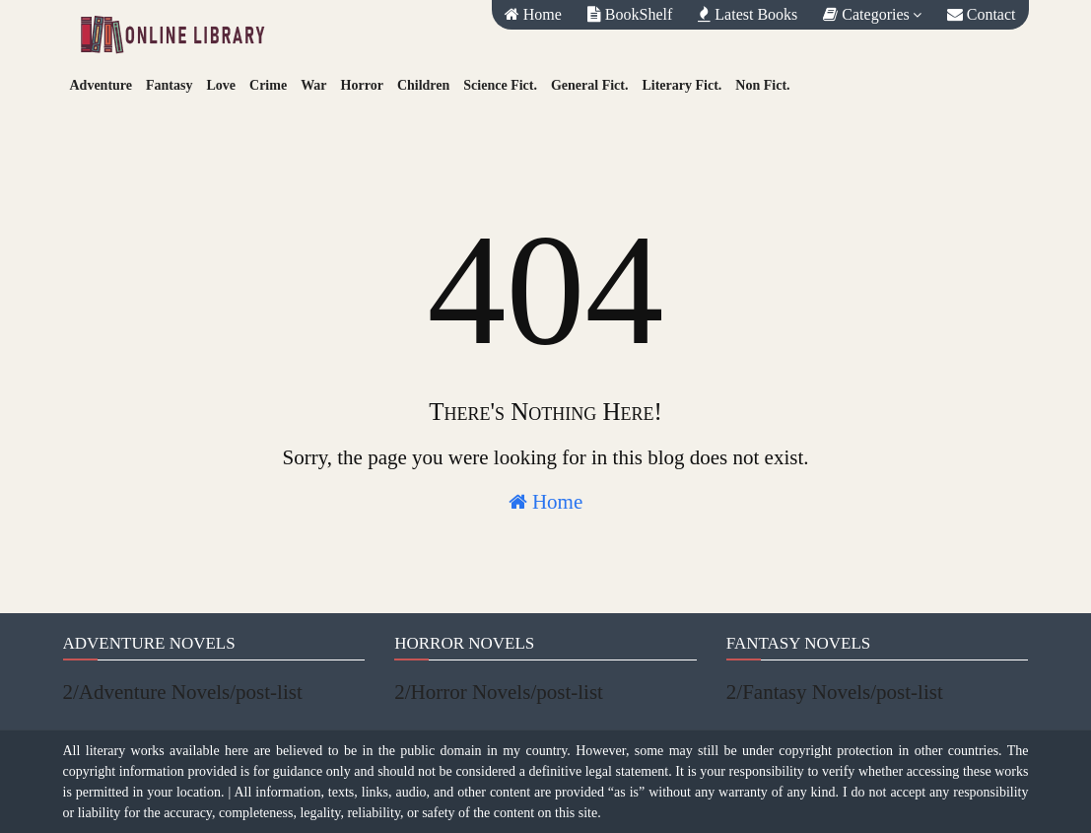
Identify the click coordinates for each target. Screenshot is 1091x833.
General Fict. (590, 85)
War (313, 85)
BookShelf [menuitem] (629, 14)
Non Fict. (762, 85)
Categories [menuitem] (866, 14)
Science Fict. (500, 85)
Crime (268, 85)
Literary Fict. (681, 85)
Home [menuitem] (533, 14)
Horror (362, 85)
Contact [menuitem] (981, 14)
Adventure (101, 85)
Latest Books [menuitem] (747, 14)
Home (546, 502)
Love (221, 85)
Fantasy (169, 85)
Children (423, 85)
